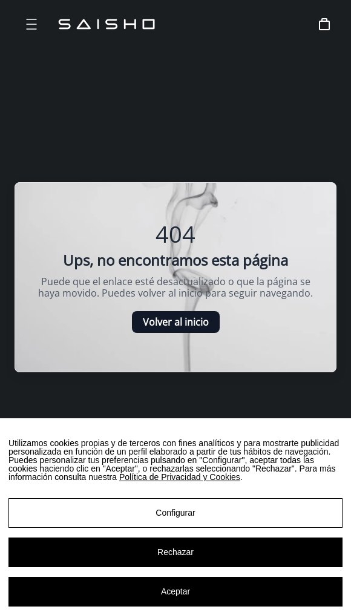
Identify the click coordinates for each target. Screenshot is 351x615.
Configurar (175, 515)
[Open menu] (31, 24)
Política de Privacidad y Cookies (179, 479)
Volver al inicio (176, 322)
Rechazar (175, 554)
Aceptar (175, 594)
